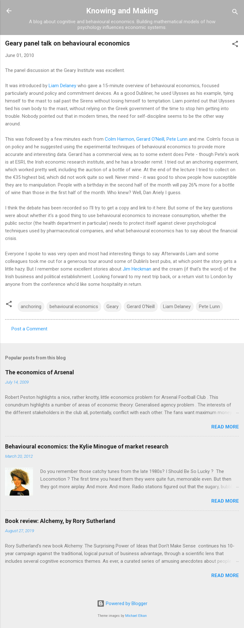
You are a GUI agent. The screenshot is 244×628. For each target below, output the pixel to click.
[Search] (235, 13)
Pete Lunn (176, 139)
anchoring (31, 306)
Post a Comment (29, 329)
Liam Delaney (62, 85)
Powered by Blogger (122, 603)
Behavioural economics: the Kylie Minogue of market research (86, 446)
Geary (112, 306)
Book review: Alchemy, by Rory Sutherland (60, 521)
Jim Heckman (137, 269)
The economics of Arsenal (39, 372)
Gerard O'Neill (150, 139)
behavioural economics (74, 306)
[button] (235, 45)
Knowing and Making (122, 10)
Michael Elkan (136, 616)
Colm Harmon (119, 139)
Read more (225, 427)
